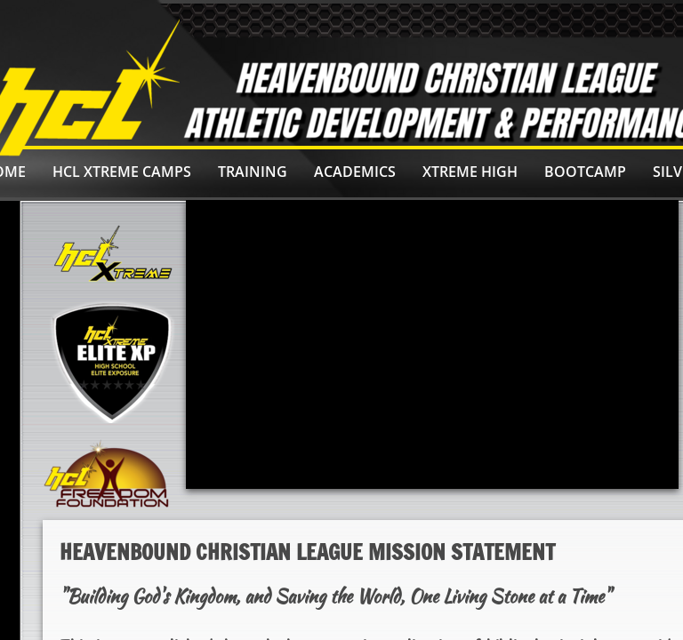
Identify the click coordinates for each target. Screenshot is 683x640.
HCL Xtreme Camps (121, 171)
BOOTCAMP (585, 171)
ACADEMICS (355, 171)
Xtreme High (470, 171)
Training (252, 171)
